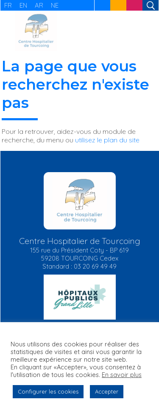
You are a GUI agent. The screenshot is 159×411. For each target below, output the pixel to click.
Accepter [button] (106, 391)
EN (23, 5)
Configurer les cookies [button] (48, 391)
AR (39, 5)
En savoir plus (122, 375)
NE (55, 5)
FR (8, 5)
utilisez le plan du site (107, 140)
